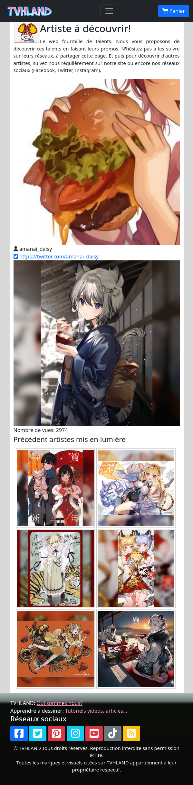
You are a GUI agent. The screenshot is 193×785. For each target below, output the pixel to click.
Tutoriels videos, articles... (96, 710)
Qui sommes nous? (59, 703)
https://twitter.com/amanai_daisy (56, 256)
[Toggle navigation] (109, 11)
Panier (173, 10)
